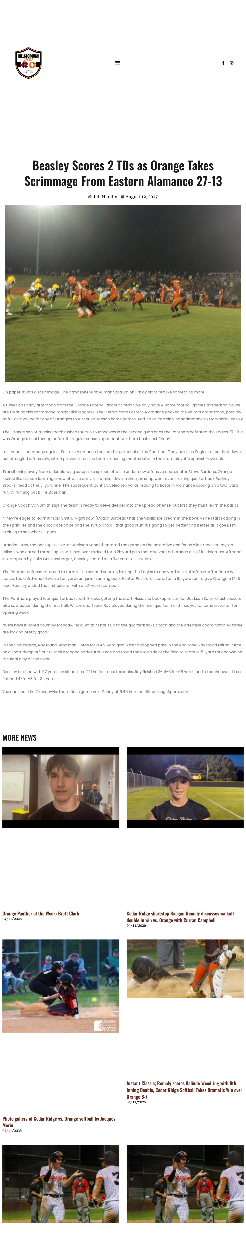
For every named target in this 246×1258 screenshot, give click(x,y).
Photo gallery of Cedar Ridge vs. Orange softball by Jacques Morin (58, 1122)
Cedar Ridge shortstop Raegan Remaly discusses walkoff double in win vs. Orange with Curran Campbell (180, 917)
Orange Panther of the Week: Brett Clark (40, 913)
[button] (118, 63)
